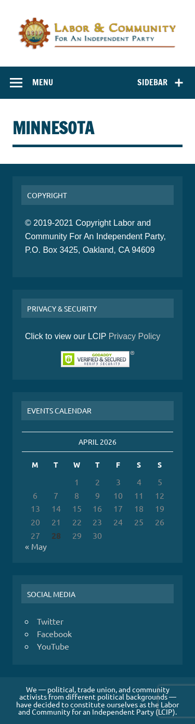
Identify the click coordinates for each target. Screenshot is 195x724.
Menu (42, 82)
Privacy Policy (135, 336)
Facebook (54, 633)
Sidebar (152, 82)
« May (36, 546)
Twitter (50, 621)
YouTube (53, 646)
